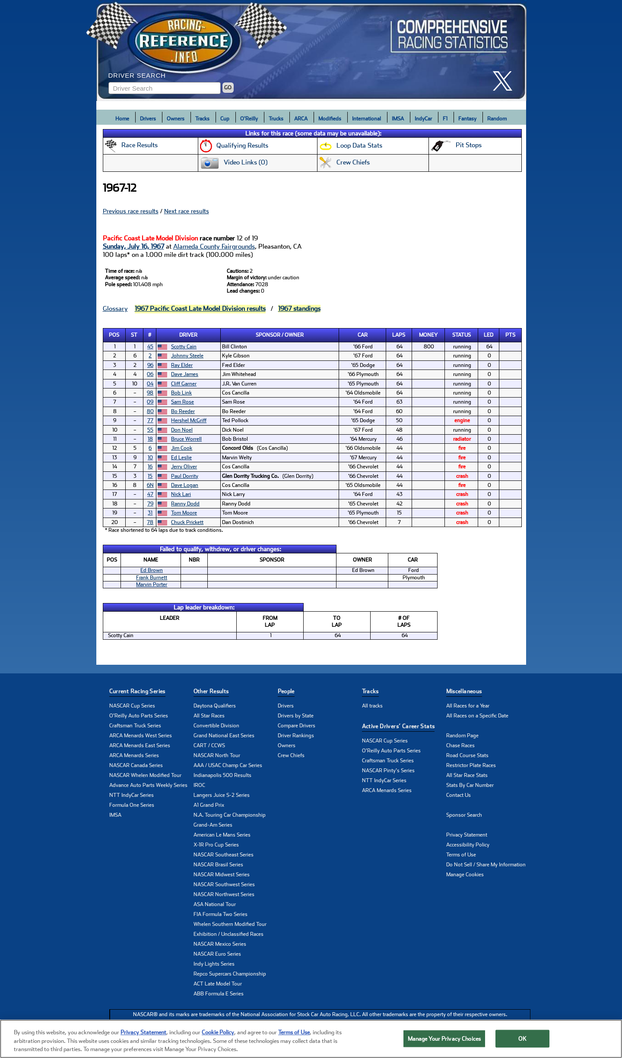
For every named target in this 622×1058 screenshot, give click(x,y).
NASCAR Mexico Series (220, 944)
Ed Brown (151, 570)
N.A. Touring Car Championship (230, 815)
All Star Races (209, 716)
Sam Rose (182, 402)
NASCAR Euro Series (217, 954)
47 (150, 494)
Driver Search (137, 75)
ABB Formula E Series (219, 994)
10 (150, 458)
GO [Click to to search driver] (228, 88)
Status (461, 335)
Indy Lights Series (214, 964)
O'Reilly (249, 119)
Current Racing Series (137, 691)
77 (150, 420)
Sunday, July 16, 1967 (133, 246)
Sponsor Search (464, 815)
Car (363, 335)
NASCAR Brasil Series (218, 865)
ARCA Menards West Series (140, 736)
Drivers (148, 119)
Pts (510, 335)
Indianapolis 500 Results (222, 775)
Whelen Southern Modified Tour (230, 924)
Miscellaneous (464, 691)
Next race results (186, 211)
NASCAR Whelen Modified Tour (145, 775)
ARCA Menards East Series (139, 745)
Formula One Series (131, 805)
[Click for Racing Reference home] (311, 50)
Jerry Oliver (184, 467)
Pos (114, 335)
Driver (188, 335)
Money (428, 335)
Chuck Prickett (187, 522)
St (134, 335)
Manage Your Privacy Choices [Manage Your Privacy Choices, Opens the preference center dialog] (444, 1038)
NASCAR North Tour (217, 755)
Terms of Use (461, 855)
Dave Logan (184, 485)
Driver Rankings (296, 736)
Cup (224, 119)
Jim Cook (181, 448)
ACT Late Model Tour (218, 984)
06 (150, 374)
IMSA (398, 119)
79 (150, 504)
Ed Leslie (181, 458)
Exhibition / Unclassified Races (228, 934)
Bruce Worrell (186, 439)
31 (150, 513)
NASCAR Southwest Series (224, 884)
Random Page (462, 736)
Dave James (184, 374)
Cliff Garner (184, 384)
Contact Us (458, 795)
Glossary (115, 309)
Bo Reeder (183, 411)
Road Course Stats (467, 755)
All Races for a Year (467, 706)
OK (522, 1038)
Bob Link (181, 393)
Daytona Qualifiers (215, 706)
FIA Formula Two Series (221, 914)
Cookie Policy (218, 1032)
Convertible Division (216, 726)
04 (150, 384)
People (286, 691)
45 (150, 347)
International (366, 119)
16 (150, 467)
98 (150, 393)
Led (488, 335)
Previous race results (131, 211)
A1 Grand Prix (209, 805)
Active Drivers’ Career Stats (398, 726)
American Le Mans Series (222, 835)
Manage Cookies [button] (465, 875)
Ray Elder (182, 365)
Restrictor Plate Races (471, 765)
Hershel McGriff (188, 420)
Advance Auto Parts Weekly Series (148, 785)
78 (150, 522)
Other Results (211, 691)
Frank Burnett (151, 578)
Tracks (202, 119)
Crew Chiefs (291, 755)
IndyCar (423, 119)
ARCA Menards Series (134, 755)
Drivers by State (296, 716)
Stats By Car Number (470, 785)
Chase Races (460, 745)
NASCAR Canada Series (136, 765)
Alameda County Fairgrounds (214, 246)
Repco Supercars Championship (230, 974)
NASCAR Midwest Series (222, 875)
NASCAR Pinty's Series (388, 770)
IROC (199, 785)
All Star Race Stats (467, 775)
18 (150, 439)
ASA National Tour (215, 904)
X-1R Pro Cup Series (216, 845)
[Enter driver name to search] (164, 88)
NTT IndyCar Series (131, 795)
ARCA (301, 119)
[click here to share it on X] (506, 81)
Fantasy (467, 119)
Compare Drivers (296, 726)
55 (150, 430)
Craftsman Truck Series (135, 726)
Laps (398, 335)
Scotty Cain (184, 347)
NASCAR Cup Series (132, 706)
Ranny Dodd (185, 504)
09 (150, 402)
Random (497, 119)
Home (122, 119)
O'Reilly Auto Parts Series (138, 716)
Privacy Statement (466, 835)
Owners (175, 119)
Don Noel (182, 430)
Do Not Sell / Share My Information (486, 865)
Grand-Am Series (213, 825)
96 (150, 365)
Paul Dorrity (184, 476)
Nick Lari (181, 494)
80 (150, 411)
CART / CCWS (209, 745)
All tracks (372, 706)
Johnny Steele (187, 356)
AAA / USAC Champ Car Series (228, 765)
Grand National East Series (224, 736)
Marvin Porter (151, 584)
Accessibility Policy (467, 845)
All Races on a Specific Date (477, 716)
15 (150, 476)
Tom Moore (184, 513)
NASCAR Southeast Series (224, 855)
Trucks (276, 119)
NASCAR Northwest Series (224, 894)
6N (150, 485)
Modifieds (329, 119)
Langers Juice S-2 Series (222, 795)
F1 (445, 119)
